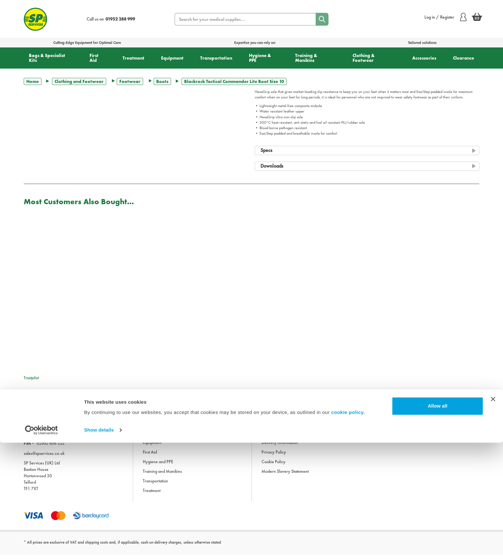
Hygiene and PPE (158, 467)
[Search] (322, 19)
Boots (162, 81)
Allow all (437, 523)
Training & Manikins (306, 58)
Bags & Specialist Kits (47, 58)
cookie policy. (348, 529)
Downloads (271, 428)
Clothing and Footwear (79, 81)
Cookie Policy (273, 467)
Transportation (216, 58)
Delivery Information (279, 448)
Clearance (463, 58)
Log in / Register (445, 17)
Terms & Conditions (278, 438)
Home (32, 81)
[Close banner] (493, 516)
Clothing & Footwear (364, 58)
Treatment (133, 58)
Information (271, 419)
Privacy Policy (273, 457)
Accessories (424, 58)
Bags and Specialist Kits (163, 428)
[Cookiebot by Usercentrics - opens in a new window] (41, 547)
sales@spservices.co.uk (44, 458)
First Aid (94, 58)
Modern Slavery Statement (285, 477)
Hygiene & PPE (260, 58)
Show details (99, 547)
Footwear (130, 81)
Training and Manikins (162, 477)
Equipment (172, 58)
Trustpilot (31, 377)
